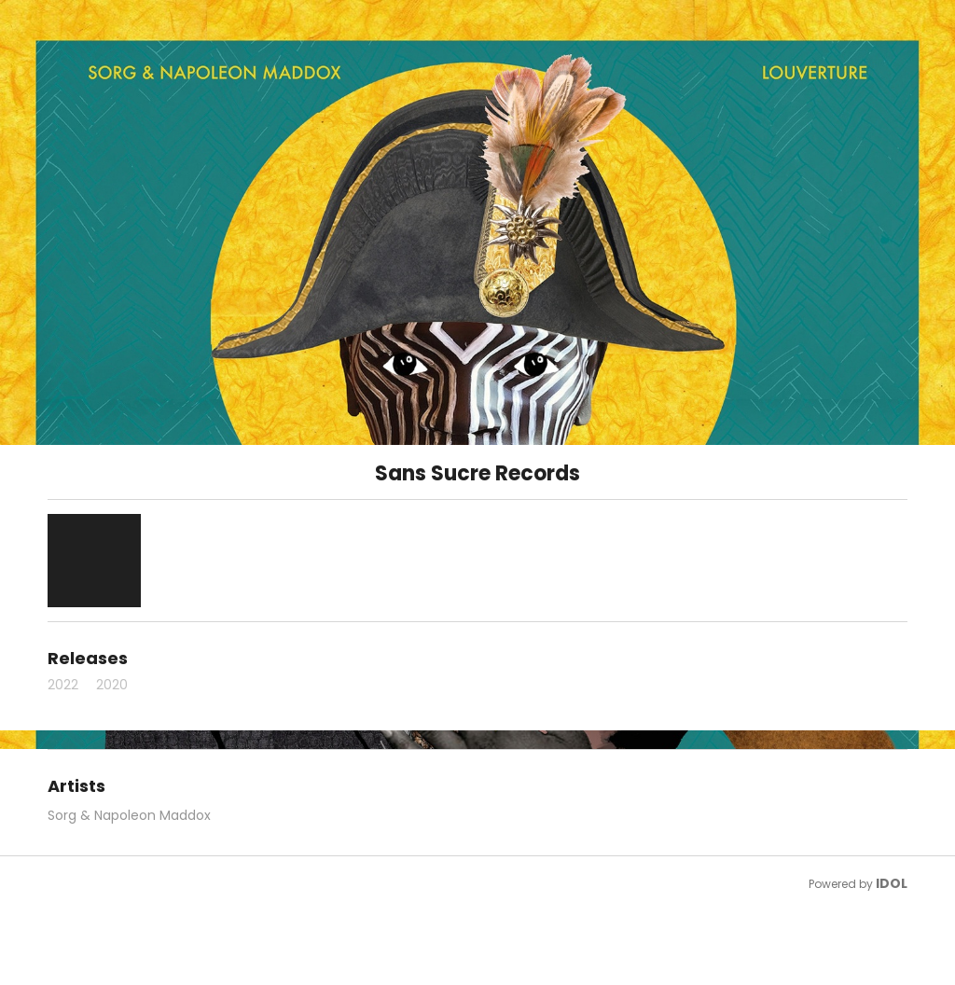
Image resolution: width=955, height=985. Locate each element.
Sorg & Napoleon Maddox (129, 815)
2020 (112, 684)
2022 (63, 684)
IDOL (891, 883)
